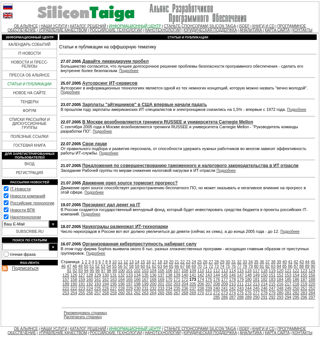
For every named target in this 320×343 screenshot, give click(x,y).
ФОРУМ (29, 111)
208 (216, 284)
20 (171, 261)
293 (280, 297)
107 (176, 270)
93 (80, 270)
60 (142, 266)
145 (224, 275)
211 (240, 284)
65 (171, 266)
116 (248, 270)
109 (192, 270)
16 (148, 261)
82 (267, 266)
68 (188, 266)
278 (264, 293)
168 (153, 279)
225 (97, 288)
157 (66, 279)
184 (280, 279)
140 (184, 275)
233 (161, 288)
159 (81, 279)
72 (211, 266)
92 (75, 270)
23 (188, 261)
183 (272, 279)
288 (240, 297)
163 (113, 279)
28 (216, 261)
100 (121, 270)
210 (232, 284)
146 (232, 275)
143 (208, 275)
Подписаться (25, 268)
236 (184, 288)
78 (245, 266)
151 (272, 275)
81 (262, 266)
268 (184, 293)
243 (240, 288)
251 (303, 288)
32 (239, 261)
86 (290, 266)
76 (233, 266)
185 (287, 279)
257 (97, 293)
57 (125, 266)
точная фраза (23, 254)
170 (169, 279)
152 (280, 275)
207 (208, 284)
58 (131, 266)
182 (264, 279)
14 (137, 261)
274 (232, 293)
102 (137, 270)
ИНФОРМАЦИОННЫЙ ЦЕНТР (135, 26)
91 (69, 270)
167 (145, 279)
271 (208, 293)
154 (296, 275)
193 (97, 284)
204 (184, 284)
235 (176, 288)
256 (89, 293)
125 (66, 275)
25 (199, 261)
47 (69, 266)
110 (200, 270)
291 (264, 297)
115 (240, 270)
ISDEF (244, 26)
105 (161, 270)
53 (103, 266)
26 (205, 261)
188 (312, 279)
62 (154, 266)
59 (137, 266)
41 (290, 261)
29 (222, 261)
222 (73, 288)
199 (145, 284)
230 (137, 288)
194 (105, 284)
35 (256, 261)
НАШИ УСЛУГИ (54, 26)
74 (222, 266)
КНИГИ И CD (263, 26)
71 (205, 266)
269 (192, 293)
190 (73, 284)
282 (296, 293)
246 (264, 288)
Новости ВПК (22, 210)
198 (137, 284)
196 (121, 284)
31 (233, 261)
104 (153, 270)
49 (80, 266)
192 (89, 284)
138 (169, 275)
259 (113, 293)
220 (312, 284)
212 (248, 284)
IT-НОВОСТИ (29, 53)
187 (303, 279)
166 (137, 279)
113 (224, 270)
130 (105, 275)
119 (272, 270)
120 (280, 270)
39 (279, 261)
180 (248, 279)
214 (264, 284)
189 (66, 284)
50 (86, 266)
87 (296, 266)
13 (131, 261)
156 (312, 275)
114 (232, 270)
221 (66, 288)
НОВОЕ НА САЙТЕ (29, 93)
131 (113, 275)
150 (264, 275)
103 (145, 270)
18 (159, 261)
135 (145, 275)
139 (176, 275)
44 (307, 261)
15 (142, 261)
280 (280, 293)
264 (153, 293)
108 (184, 270)
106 (169, 270)
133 (129, 275)
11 (120, 261)
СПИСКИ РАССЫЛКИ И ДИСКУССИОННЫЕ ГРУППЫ (29, 124)
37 (267, 261)
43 (301, 261)
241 (224, 288)
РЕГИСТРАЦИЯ (29, 173)
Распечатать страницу (83, 317)
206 (200, 284)
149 (256, 275)
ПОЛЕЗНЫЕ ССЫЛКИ (29, 137)
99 (114, 270)
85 (284, 266)
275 (240, 293)
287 (232, 297)
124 (312, 270)
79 (250, 266)
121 (287, 270)
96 (97, 270)
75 (228, 266)
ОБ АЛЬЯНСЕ (26, 26)
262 (137, 293)
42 (296, 261)
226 (105, 288)
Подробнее (129, 71)
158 (73, 279)
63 (159, 266)
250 (296, 288)
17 (154, 261)
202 (169, 284)
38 (273, 261)
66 (176, 266)
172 (184, 279)
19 (165, 261)
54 (109, 266)
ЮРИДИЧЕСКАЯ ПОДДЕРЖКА (210, 30)
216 (280, 284)
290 (256, 297)
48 (75, 266)
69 (193, 266)
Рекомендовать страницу (85, 313)
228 (121, 288)
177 (224, 279)
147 (240, 275)
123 (303, 270)
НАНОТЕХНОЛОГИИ (163, 30)
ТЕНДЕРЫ (29, 102)
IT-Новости (20, 189)
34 (250, 261)
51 (92, 266)
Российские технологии (32, 203)
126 (73, 275)
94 (86, 270)
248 (280, 288)
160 (89, 279)
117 (256, 270)
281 (287, 293)
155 (303, 275)
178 (232, 279)
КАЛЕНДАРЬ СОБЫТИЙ (29, 45)
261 (129, 293)
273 (224, 293)
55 (114, 266)
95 (92, 270)
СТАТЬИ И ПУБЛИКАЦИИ (29, 84)
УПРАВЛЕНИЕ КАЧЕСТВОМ (63, 30)
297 (312, 297)
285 (216, 297)
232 (153, 288)
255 (81, 293)
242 (232, 288)
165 (129, 279)
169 (161, 279)
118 (264, 270)
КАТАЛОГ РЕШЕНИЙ (88, 26)
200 (153, 284)
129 (97, 275)
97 (103, 270)
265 (161, 293)
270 (200, 293)
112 (216, 270)
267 (176, 293)
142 (200, 275)
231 (145, 288)
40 (284, 261)
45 (313, 261)
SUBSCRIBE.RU (30, 232)
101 (129, 270)
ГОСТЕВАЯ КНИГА (29, 145)
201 (161, 284)
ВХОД (29, 164)
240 (216, 288)
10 (114, 261)
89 (307, 266)
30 (228, 261)
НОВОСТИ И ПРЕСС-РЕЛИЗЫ (29, 64)
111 (208, 270)
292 (272, 297)
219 (303, 284)
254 (73, 293)
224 (89, 288)
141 (192, 275)
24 (193, 261)
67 (182, 266)
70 (199, 266)
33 (245, 261)
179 (240, 279)
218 (296, 284)
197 (129, 284)
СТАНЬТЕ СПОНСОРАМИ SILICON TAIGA (200, 26)
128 (89, 275)
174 (200, 279)
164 (121, 279)
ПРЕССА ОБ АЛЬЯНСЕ (29, 75)
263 (145, 293)
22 (182, 261)
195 (113, 284)
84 (279, 266)
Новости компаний (27, 196)
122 (296, 270)
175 (208, 279)
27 (211, 261)
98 (109, 270)
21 (176, 261)
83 (273, 266)
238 (200, 288)
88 (301, 266)
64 (165, 266)
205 (192, 284)
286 (224, 297)
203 (176, 284)
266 (169, 293)
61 (148, 266)
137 (161, 275)
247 (272, 288)
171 (176, 279)
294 (287, 297)
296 (303, 297)
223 (81, 288)
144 (216, 275)
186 (296, 279)
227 (113, 288)
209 (224, 284)
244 (248, 288)
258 (105, 293)
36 (262, 261)
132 (121, 275)
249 (287, 288)
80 (256, 266)
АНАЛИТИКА (251, 30)
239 (208, 288)
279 (272, 293)
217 (287, 284)
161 (97, 279)
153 (287, 275)
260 (121, 293)
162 (105, 279)
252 (312, 288)
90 (313, 266)
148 (248, 275)
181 (256, 279)
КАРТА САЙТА (277, 30)
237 (192, 288)
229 (129, 288)
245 (256, 288)
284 (312, 293)
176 (216, 279)
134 (137, 275)
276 (248, 293)
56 (120, 266)
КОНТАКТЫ (302, 30)
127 (81, 275)
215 (272, 284)
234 (169, 288)
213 (256, 284)
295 (296, 297)
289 (248, 297)
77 (239, 266)
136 (153, 275)
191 (81, 284)
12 (125, 261)
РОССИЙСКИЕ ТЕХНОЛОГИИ (116, 30)
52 (97, 266)
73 (216, 266)
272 (216, 293)
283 (303, 293)
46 (63, 266)
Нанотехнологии (25, 217)
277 (256, 293)
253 (66, 293)
